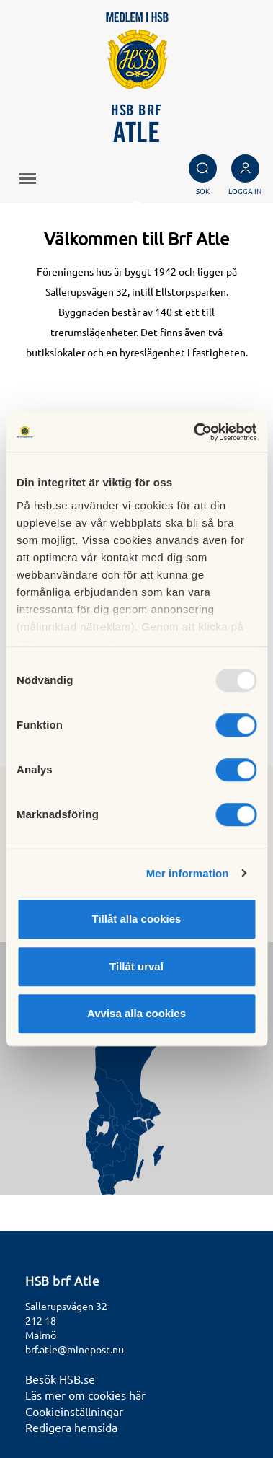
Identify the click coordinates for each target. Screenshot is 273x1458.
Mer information (187, 873)
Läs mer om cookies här (85, 1394)
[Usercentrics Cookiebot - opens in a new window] (194, 432)
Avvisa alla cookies (136, 1013)
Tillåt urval (136, 966)
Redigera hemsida (71, 1427)
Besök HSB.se (60, 1378)
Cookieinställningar (74, 1411)
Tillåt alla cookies (137, 919)
